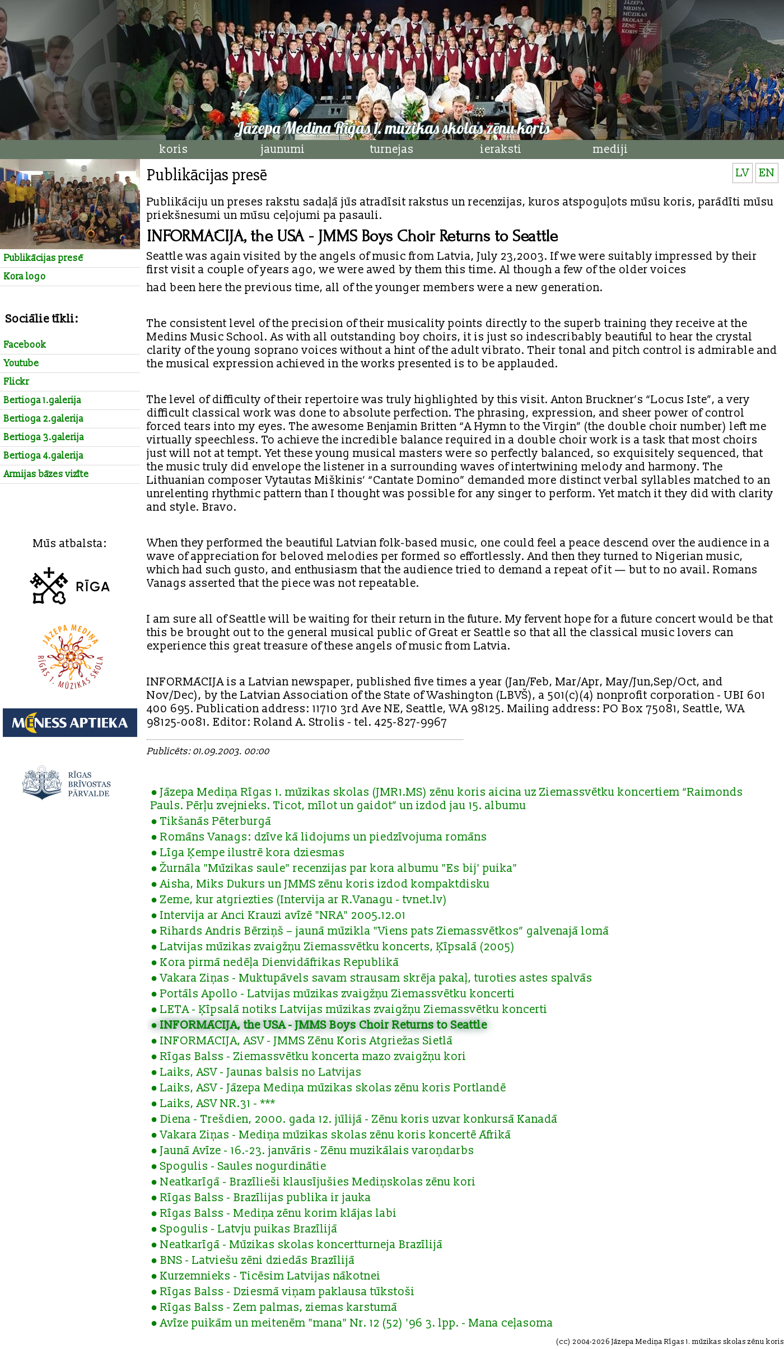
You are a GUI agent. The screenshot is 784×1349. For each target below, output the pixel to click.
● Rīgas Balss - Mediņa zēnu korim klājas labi (274, 1213)
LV (742, 173)
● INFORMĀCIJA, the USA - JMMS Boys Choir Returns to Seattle (319, 1025)
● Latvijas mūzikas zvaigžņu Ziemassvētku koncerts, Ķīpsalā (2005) (333, 947)
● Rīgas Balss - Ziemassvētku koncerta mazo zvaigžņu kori (308, 1056)
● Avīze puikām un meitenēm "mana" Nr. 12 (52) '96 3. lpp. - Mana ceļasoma (352, 1323)
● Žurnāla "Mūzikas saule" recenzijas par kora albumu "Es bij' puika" (334, 868)
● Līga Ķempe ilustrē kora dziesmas (248, 853)
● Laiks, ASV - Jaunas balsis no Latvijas (256, 1072)
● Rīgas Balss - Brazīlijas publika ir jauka (261, 1198)
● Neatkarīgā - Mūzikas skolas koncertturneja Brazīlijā (297, 1245)
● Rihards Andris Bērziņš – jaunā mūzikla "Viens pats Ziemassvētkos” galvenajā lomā (380, 931)
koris (174, 149)
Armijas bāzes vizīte (46, 474)
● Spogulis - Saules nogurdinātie (238, 1166)
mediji (610, 149)
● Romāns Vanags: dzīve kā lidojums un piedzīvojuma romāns (319, 837)
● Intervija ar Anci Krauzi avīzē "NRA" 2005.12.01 (278, 915)
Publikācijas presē (43, 258)
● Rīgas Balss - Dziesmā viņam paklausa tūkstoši (283, 1292)
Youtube (21, 363)
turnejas (392, 149)
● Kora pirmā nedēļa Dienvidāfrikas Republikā (275, 962)
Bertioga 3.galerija (44, 437)
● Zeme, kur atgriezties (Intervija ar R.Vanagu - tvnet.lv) (299, 900)
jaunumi (283, 149)
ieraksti (501, 149)
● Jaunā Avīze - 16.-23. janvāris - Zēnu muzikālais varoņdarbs (312, 1150)
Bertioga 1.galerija (42, 400)
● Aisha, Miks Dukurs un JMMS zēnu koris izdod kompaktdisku (320, 884)
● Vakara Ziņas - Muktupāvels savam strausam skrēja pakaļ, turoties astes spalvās (371, 978)
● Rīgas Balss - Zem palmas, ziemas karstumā (274, 1307)
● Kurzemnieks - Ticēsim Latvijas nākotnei (266, 1276)
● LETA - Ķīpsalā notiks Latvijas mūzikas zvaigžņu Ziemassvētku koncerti (349, 1009)
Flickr (16, 382)
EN (767, 173)
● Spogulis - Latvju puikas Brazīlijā (244, 1229)
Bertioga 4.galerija (43, 455)
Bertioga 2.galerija (43, 418)
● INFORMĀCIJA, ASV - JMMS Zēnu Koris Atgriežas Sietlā (302, 1041)
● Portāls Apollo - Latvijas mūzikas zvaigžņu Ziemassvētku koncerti (333, 994)
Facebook (25, 345)
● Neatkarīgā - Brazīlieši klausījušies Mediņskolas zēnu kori (313, 1182)
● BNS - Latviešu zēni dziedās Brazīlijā (253, 1260)
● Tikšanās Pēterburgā (211, 821)
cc (563, 1341)
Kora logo (25, 276)
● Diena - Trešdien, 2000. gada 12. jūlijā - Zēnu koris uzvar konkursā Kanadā (354, 1119)
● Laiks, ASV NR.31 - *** (213, 1103)
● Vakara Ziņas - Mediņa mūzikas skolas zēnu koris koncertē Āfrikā (331, 1135)
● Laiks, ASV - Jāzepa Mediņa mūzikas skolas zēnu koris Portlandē (328, 1088)
